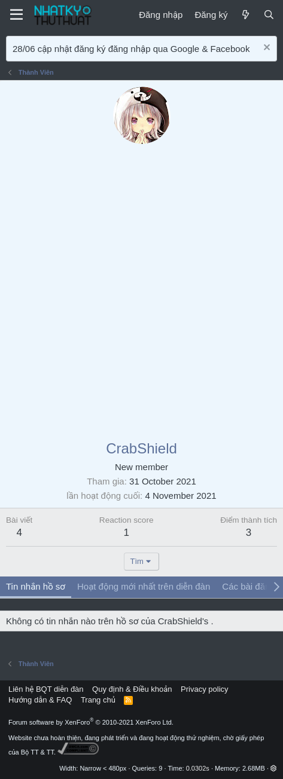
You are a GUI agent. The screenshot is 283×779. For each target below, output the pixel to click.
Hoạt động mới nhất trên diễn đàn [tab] (143, 586)
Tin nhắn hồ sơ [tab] (35, 586)
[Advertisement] (141, 291)
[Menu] (16, 15)
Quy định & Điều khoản (132, 689)
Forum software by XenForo (91, 722)
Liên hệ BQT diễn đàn (46, 689)
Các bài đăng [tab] (248, 586)
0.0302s (197, 768)
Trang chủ (98, 699)
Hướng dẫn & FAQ (40, 699)
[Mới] (245, 15)
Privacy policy (204, 689)
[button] (273, 768)
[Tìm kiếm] (269, 15)
